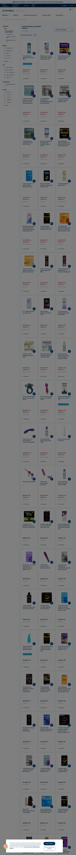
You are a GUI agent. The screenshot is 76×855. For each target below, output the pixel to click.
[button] (5, 846)
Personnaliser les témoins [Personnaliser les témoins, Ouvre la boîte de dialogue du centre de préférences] (49, 848)
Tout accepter (49, 843)
